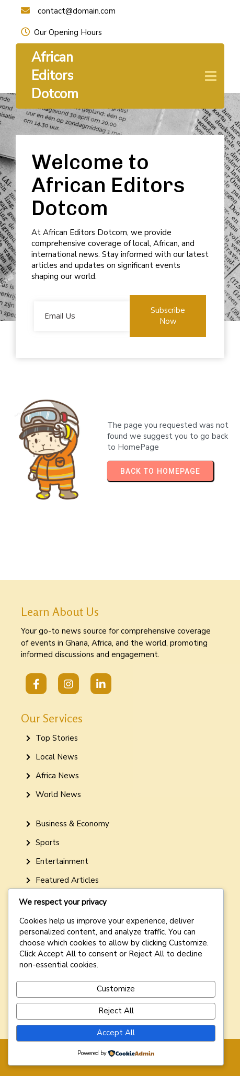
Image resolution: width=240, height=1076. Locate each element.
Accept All (116, 1032)
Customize (116, 989)
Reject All (116, 1010)
